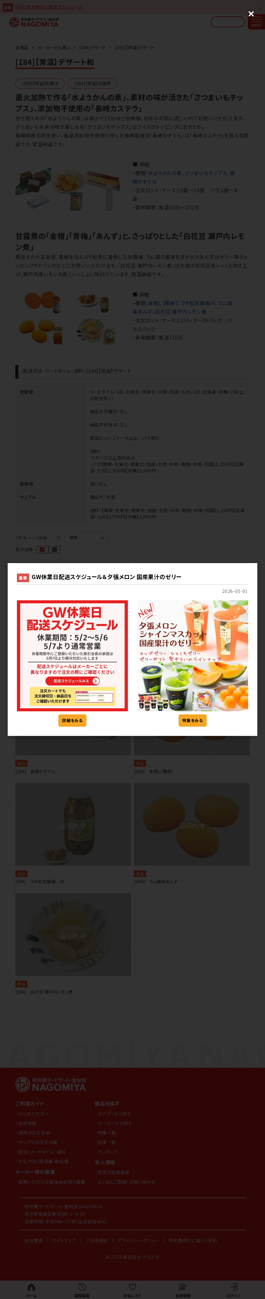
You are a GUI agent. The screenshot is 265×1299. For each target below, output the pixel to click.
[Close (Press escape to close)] (251, 14)
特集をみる (192, 720)
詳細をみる (72, 720)
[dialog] (132, 649)
